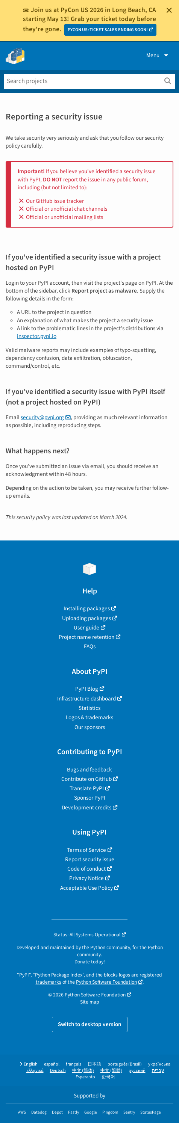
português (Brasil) (125, 1064)
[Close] (169, 10)
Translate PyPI (87, 788)
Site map (89, 1001)
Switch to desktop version (89, 1024)
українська (159, 1064)
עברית (158, 1070)
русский (137, 1070)
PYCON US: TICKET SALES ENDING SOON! (108, 30)
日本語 (94, 1064)
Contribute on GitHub (86, 779)
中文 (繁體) (111, 1070)
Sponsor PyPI (89, 798)
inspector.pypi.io (36, 336)
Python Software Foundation (106, 982)
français (73, 1064)
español (51, 1064)
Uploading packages (86, 618)
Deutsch (58, 1070)
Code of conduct (86, 869)
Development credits (86, 807)
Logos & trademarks (89, 717)
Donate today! (89, 961)
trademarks (48, 982)
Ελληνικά (35, 1070)
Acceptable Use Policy (86, 888)
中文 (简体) (83, 1070)
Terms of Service (86, 850)
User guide (86, 627)
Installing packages (87, 608)
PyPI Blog (86, 689)
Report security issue (89, 859)
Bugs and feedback (89, 769)
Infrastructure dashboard (86, 698)
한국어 (108, 1077)
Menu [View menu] (158, 55)
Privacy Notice (86, 878)
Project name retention (86, 637)
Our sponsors (89, 727)
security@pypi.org (42, 417)
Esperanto (85, 1077)
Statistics (89, 708)
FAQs (90, 646)
